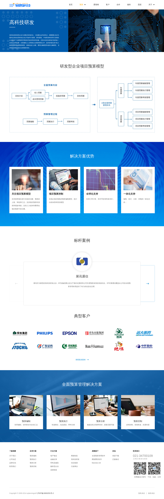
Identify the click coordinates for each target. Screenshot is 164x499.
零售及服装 (54, 463)
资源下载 (115, 456)
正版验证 (115, 459)
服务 (129, 5)
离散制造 (74, 456)
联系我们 (12, 466)
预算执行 (33, 459)
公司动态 (12, 459)
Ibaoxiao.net (96, 463)
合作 (118, 5)
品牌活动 (12, 463)
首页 (70, 5)
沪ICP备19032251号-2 (45, 493)
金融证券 (53, 459)
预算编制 (33, 456)
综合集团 (74, 463)
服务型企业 (54, 466)
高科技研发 (75, 459)
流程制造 (53, 470)
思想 (139, 5)
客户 (107, 5)
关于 (150, 5)
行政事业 (74, 466)
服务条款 (151, 493)
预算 (81, 5)
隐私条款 (141, 493)
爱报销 (96, 5)
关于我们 (12, 456)
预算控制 (33, 466)
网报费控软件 (97, 459)
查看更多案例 (82, 360)
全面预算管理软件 (98, 456)
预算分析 (33, 463)
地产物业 (53, 456)
